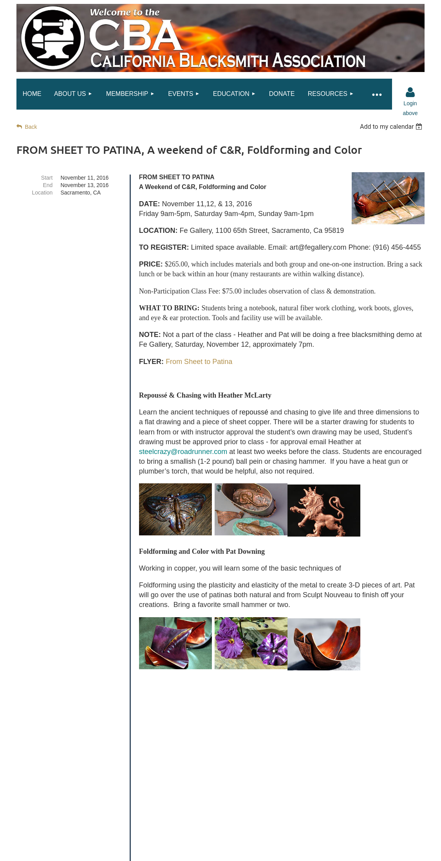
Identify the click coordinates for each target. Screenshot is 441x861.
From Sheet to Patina (199, 362)
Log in (410, 92)
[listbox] (392, 126)
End (47, 185)
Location (42, 192)
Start (47, 178)
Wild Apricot (346, 851)
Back (31, 127)
